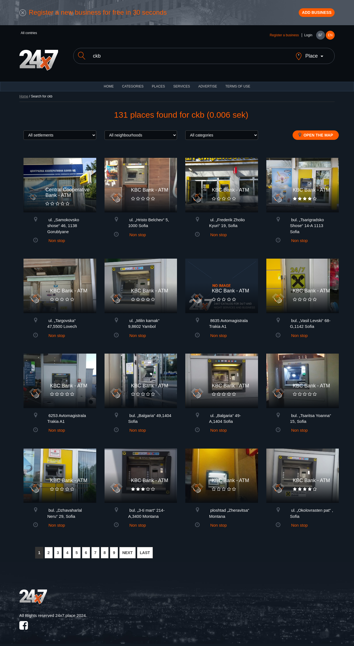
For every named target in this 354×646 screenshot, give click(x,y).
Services (181, 86)
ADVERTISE (207, 86)
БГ (320, 39)
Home (23, 96)
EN (330, 39)
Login (308, 39)
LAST (145, 552)
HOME (109, 86)
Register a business (284, 39)
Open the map (315, 134)
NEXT (127, 552)
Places (158, 86)
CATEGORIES (133, 86)
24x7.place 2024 (70, 614)
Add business (310, 14)
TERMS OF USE (237, 86)
